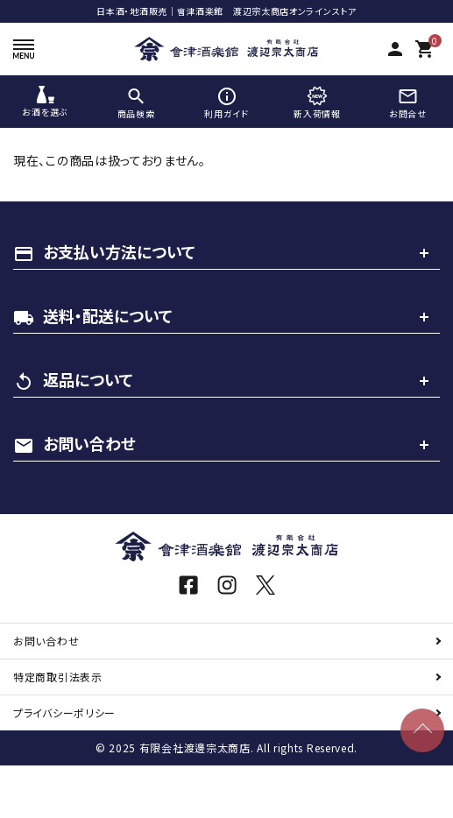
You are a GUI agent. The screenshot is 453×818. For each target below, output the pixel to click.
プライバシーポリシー (64, 712)
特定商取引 (58, 676)
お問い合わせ (46, 640)
